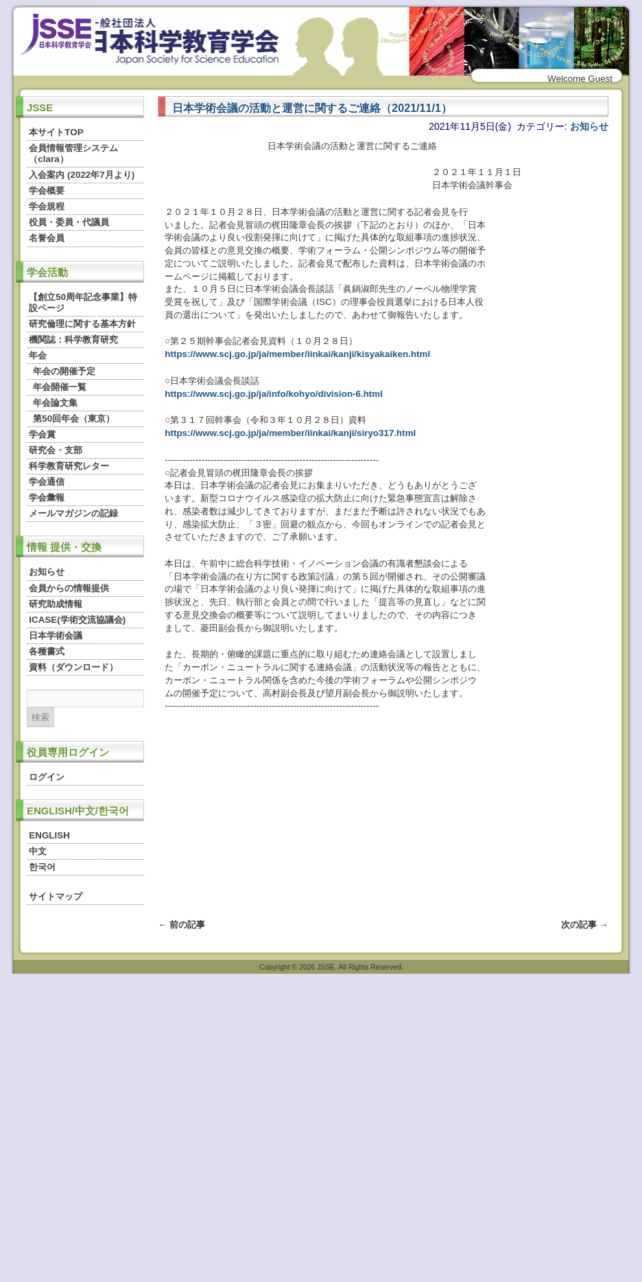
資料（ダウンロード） (73, 667)
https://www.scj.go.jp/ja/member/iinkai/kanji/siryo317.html (290, 433)
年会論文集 (55, 403)
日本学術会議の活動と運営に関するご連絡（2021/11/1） (311, 108)
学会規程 (46, 206)
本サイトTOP (56, 132)
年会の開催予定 (64, 371)
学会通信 (46, 482)
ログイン (46, 777)
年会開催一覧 (59, 387)
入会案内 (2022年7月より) (81, 175)
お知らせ (46, 571)
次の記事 (584, 924)
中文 (38, 851)
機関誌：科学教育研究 (73, 339)
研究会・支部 (55, 450)
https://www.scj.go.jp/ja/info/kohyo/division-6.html (274, 394)
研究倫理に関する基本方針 (82, 324)
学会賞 (42, 434)
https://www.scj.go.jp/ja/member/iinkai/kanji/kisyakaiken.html (297, 354)
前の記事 (181, 924)
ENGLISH (49, 835)
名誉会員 (46, 238)
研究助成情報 (55, 604)
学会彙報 (46, 497)
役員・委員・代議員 (69, 222)
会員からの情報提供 (69, 588)
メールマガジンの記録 (73, 513)
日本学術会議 (55, 635)
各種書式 (46, 651)
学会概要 (46, 190)
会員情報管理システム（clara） (73, 153)
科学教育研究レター (69, 466)
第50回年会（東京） (74, 418)
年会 (38, 355)
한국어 (42, 867)
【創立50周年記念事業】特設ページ (83, 302)
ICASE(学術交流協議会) (77, 620)
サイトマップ (55, 896)
